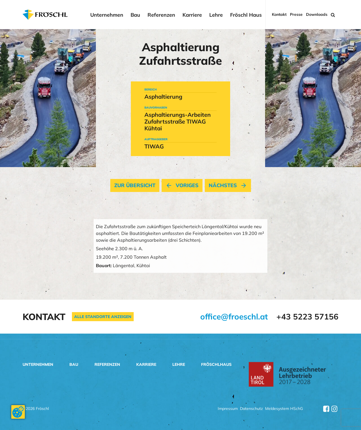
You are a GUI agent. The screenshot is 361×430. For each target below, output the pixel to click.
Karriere (192, 15)
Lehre (216, 15)
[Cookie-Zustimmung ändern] (18, 412)
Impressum (228, 409)
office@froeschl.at (234, 316)
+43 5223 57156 (307, 316)
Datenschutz (251, 409)
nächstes (228, 185)
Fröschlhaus (216, 364)
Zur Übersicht (134, 185)
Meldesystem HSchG (284, 409)
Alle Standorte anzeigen (102, 317)
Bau (135, 15)
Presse (296, 14)
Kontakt (279, 14)
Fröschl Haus (246, 15)
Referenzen (161, 15)
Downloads (316, 14)
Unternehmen (106, 15)
